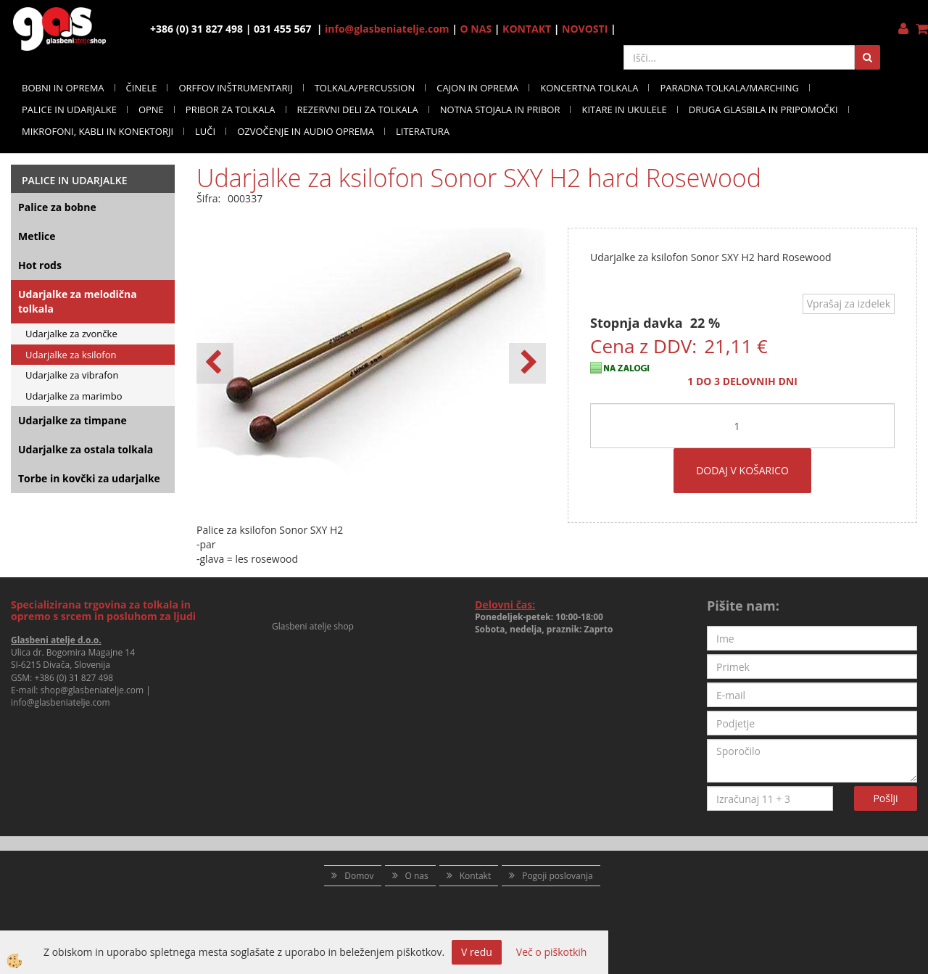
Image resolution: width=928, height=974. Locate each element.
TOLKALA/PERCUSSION (365, 87)
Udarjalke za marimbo (74, 396)
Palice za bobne (57, 207)
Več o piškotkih (551, 952)
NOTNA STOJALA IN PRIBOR (500, 109)
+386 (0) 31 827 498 (73, 678)
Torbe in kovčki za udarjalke (89, 478)
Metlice (37, 236)
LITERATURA (423, 131)
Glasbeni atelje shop (313, 626)
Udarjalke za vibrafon (71, 374)
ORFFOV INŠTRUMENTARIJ (235, 87)
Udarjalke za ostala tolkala (85, 449)
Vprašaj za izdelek (848, 303)
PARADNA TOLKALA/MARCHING (729, 87)
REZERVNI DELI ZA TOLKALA (357, 109)
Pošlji (885, 798)
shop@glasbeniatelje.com (92, 690)
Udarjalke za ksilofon (71, 354)
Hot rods (40, 265)
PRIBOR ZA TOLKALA (231, 109)
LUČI (205, 131)
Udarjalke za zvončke (71, 333)
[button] (527, 363)
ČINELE (141, 87)
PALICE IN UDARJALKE (69, 109)
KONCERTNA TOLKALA (589, 87)
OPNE (151, 109)
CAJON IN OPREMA (477, 87)
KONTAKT (526, 29)
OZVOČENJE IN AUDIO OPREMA (305, 131)
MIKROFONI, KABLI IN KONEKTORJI (97, 131)
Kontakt (475, 876)
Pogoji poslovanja (557, 876)
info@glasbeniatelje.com (387, 29)
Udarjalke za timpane (72, 420)
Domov (358, 876)
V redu (476, 952)
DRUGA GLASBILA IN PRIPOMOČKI (763, 109)
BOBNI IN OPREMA (63, 87)
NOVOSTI (585, 29)
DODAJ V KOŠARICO (742, 470)
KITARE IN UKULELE (623, 109)
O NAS (476, 29)
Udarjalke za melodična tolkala (77, 301)
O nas (416, 876)
